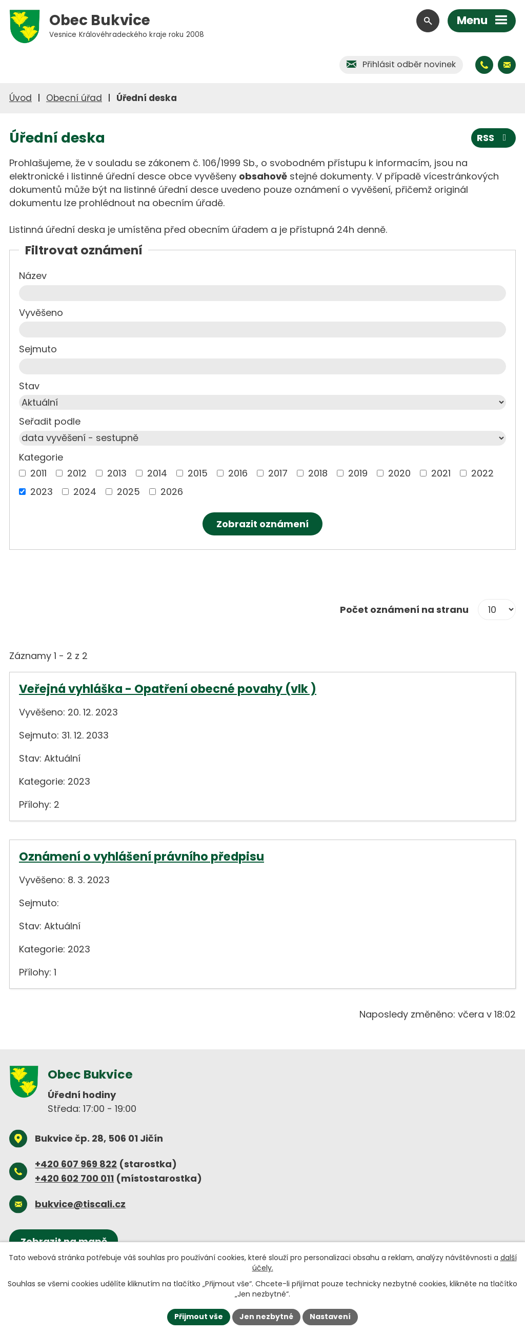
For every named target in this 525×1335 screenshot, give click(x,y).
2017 (278, 473)
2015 (198, 473)
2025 (128, 491)
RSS (494, 137)
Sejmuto (38, 349)
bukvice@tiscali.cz (80, 1204)
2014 (157, 473)
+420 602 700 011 (74, 1178)
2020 (399, 473)
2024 (84, 491)
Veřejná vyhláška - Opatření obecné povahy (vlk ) (167, 689)
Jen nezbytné (266, 1316)
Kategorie (41, 457)
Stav (29, 386)
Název (33, 275)
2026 (171, 491)
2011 (38, 473)
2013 (117, 473)
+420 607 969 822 (76, 1164)
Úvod (20, 98)
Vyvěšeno (41, 312)
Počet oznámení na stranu (404, 609)
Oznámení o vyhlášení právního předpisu (141, 856)
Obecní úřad (74, 98)
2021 (441, 473)
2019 (358, 473)
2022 (482, 473)
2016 (238, 473)
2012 (77, 473)
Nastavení (330, 1316)
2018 (318, 473)
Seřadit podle (49, 421)
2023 (41, 491)
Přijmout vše (198, 1316)
